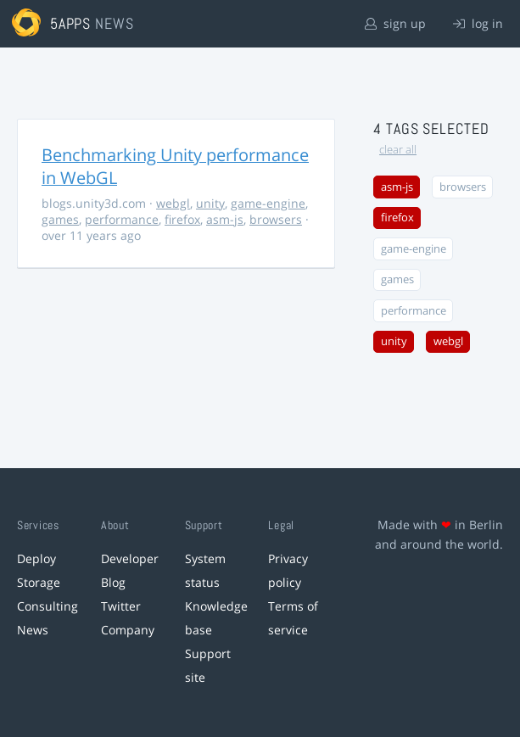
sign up (395, 23)
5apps (71, 23)
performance (122, 219)
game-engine (268, 203)
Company (127, 630)
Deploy (36, 558)
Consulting (47, 606)
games (60, 219)
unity (210, 203)
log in (478, 23)
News (32, 630)
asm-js (224, 219)
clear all (398, 149)
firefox (182, 219)
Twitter (121, 606)
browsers (275, 219)
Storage (38, 582)
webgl (173, 203)
